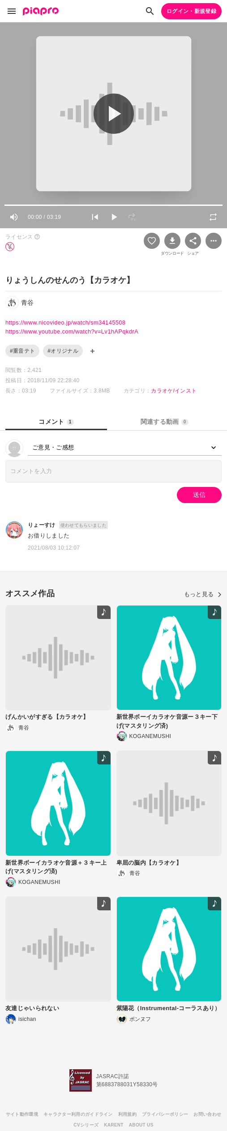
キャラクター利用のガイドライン (78, 1114)
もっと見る (203, 594)
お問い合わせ (207, 1114)
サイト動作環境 (22, 1114)
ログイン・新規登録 (191, 11)
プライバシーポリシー (165, 1114)
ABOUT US (141, 1124)
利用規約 (127, 1114)
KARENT (114, 1124)
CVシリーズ (86, 1124)
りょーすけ (42, 525)
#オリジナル (62, 351)
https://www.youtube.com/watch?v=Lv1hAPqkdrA (71, 331)
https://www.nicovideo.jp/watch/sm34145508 (65, 322)
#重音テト (22, 351)
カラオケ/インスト (174, 391)
